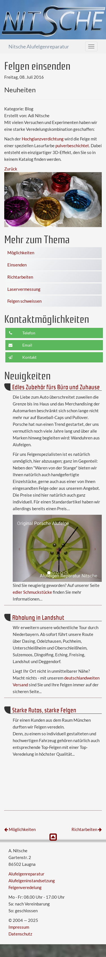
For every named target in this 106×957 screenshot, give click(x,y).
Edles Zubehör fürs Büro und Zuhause (56, 386)
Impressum (18, 927)
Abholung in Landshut (38, 617)
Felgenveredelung (25, 887)
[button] (19, 548)
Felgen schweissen (24, 301)
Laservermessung (23, 289)
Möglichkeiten (20, 252)
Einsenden (17, 264)
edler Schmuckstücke (32, 592)
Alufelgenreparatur (26, 873)
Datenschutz (20, 933)
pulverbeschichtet (72, 145)
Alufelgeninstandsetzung (31, 880)
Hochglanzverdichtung (43, 138)
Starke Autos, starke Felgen (44, 709)
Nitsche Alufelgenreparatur (38, 46)
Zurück (10, 168)
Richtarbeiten (20, 276)
